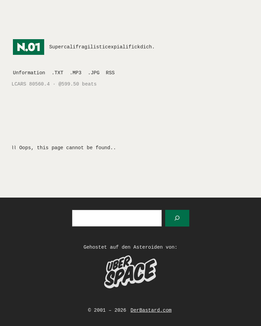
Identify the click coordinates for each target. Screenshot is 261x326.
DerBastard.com (151, 310)
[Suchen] (177, 218)
